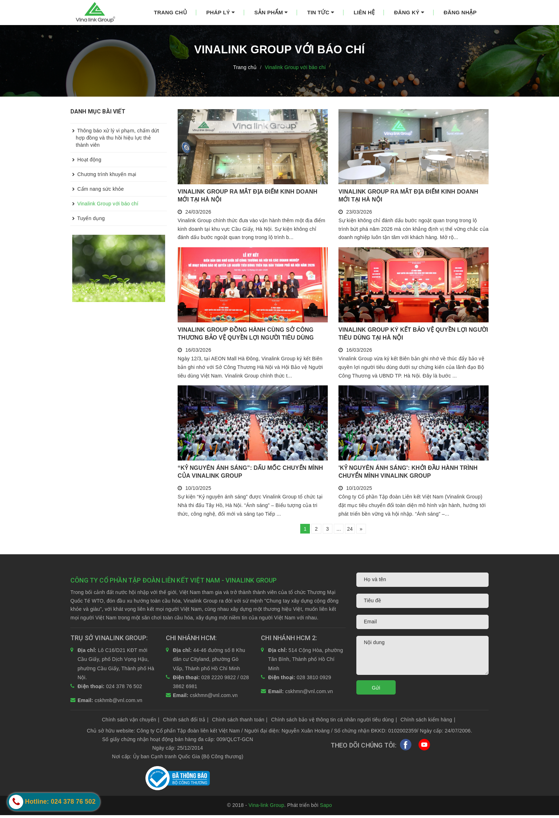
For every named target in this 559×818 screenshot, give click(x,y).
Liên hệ (364, 12)
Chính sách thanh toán (239, 722)
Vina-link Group (266, 808)
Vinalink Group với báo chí (104, 203)
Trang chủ (170, 12)
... (340, 530)
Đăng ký (409, 12)
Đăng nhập (460, 12)
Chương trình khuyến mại (103, 174)
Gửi (376, 690)
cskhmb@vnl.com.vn (119, 703)
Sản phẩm (271, 12)
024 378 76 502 (124, 689)
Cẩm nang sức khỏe (97, 189)
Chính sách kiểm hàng (428, 722)
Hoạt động (85, 159)
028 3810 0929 (314, 680)
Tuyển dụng (87, 218)
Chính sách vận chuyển (130, 722)
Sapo (326, 808)
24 (354, 530)
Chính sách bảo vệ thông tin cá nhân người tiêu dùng (334, 722)
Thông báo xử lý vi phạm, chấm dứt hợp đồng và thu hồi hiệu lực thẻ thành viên (114, 135)
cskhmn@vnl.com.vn (214, 698)
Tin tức (321, 12)
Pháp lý (220, 12)
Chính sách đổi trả (185, 722)
